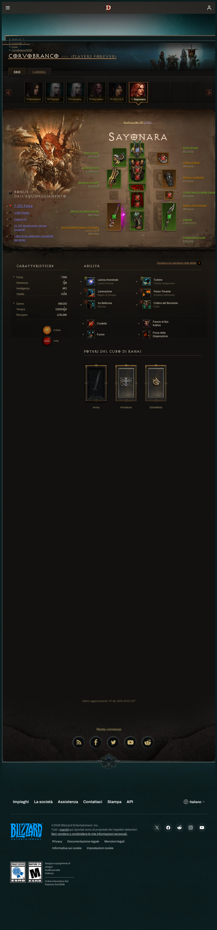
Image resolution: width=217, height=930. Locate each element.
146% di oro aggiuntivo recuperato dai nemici (32, 238)
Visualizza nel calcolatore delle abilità (179, 263)
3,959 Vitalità (19, 213)
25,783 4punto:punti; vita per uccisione (28, 227)
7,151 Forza (21, 206)
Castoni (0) (18, 219)
